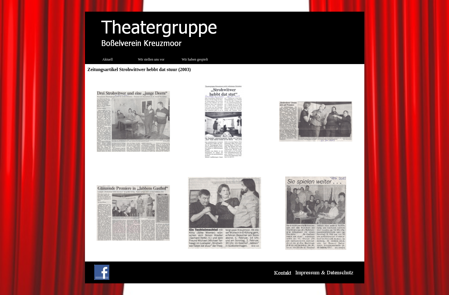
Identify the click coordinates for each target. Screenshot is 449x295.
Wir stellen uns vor (151, 59)
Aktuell (107, 59)
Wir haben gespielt (195, 59)
